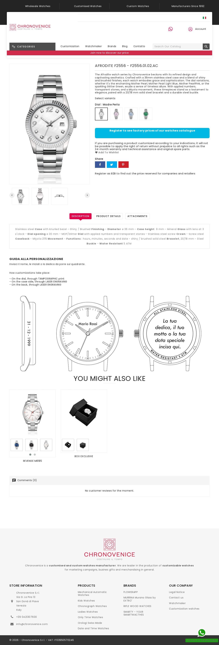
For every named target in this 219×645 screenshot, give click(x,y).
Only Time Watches (90, 617)
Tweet (112, 164)
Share (100, 164)
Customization (70, 46)
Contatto (139, 46)
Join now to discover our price (109, 52)
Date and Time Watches (93, 628)
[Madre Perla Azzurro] (131, 114)
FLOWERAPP (131, 592)
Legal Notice (177, 592)
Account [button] (200, 29)
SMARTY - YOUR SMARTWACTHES (134, 613)
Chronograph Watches (92, 606)
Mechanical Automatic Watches (92, 593)
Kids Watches (86, 600)
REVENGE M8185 (32, 461)
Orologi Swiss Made (90, 623)
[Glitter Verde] (146, 114)
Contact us (176, 597)
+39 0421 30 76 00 (172, 35)
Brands (112, 46)
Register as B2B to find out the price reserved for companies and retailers (145, 173)
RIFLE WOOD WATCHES (137, 606)
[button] (190, 29)
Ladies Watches (88, 611)
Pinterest (123, 164)
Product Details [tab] (108, 216)
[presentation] (12, 195)
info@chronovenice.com (32, 624)
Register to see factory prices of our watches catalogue (152, 131)
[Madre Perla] (102, 114)
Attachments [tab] (137, 216)
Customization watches (184, 608)
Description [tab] (80, 216)
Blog (124, 46)
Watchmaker (93, 46)
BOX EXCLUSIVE (84, 456)
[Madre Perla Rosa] (117, 114)
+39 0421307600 (26, 617)
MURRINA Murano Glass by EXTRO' (140, 599)
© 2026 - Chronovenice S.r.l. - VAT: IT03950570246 (41, 640)
